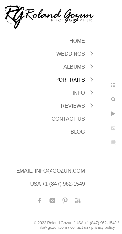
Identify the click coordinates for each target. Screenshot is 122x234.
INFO (79, 93)
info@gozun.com (52, 227)
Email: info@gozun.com (50, 171)
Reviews (73, 106)
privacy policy (103, 227)
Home (77, 41)
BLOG (78, 132)
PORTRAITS (70, 80)
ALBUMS (74, 67)
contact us (79, 227)
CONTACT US (68, 119)
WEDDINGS (70, 54)
